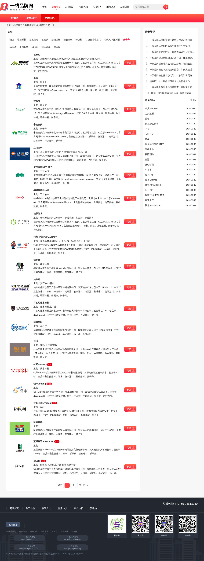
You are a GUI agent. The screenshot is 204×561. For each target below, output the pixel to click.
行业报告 (97, 7)
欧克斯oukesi (151, 123)
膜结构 (57, 47)
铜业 (12, 39)
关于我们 (30, 508)
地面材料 (21, 39)
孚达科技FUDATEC (154, 144)
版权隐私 (78, 508)
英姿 (147, 118)
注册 (193, 100)
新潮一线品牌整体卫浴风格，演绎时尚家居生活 (174, 93)
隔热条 (13, 47)
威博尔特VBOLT (153, 185)
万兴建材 (149, 113)
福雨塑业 (149, 154)
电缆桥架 (23, 47)
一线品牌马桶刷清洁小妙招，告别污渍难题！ (172, 40)
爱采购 (93, 508)
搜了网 (54, 531)
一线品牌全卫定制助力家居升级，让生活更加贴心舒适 (176, 57)
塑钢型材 (55, 39)
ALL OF (149, 190)
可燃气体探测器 (112, 39)
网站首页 (14, 508)
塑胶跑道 (33, 39)
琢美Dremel (151, 180)
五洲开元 (149, 134)
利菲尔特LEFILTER (154, 195)
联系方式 (46, 508)
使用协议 (62, 508)
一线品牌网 (11, 531)
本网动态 (110, 7)
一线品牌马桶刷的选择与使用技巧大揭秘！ (171, 46)
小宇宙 (148, 169)
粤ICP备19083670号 (72, 553)
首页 (44, 7)
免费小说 (34, 531)
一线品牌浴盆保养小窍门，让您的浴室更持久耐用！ (175, 75)
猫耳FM (149, 174)
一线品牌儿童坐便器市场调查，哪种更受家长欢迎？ (175, 87)
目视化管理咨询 (93, 39)
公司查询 (44, 531)
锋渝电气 (149, 200)
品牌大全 (56, 7)
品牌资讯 (69, 7)
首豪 (147, 139)
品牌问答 (124, 7)
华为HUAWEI (151, 108)
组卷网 (74, 531)
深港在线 (64, 531)
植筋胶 (44, 39)
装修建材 (29, 25)
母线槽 (79, 39)
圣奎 (147, 129)
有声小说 (23, 531)
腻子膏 (51, 25)
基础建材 (40, 25)
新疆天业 (149, 149)
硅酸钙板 (67, 39)
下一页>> (83, 485)
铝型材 (35, 47)
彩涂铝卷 (45, 47)
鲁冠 (147, 159)
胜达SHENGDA (152, 205)
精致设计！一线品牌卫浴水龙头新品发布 (170, 81)
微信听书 (149, 164)
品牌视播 (83, 7)
